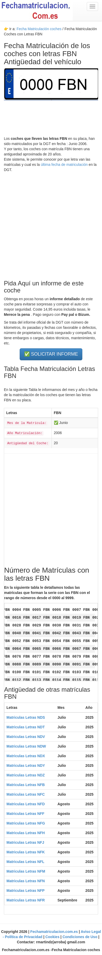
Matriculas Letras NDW (26, 746)
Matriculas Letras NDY (25, 765)
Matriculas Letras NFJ (25, 842)
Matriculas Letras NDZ (25, 775)
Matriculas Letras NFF (25, 814)
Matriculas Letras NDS (25, 717)
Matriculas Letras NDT (25, 727)
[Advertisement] (51, 223)
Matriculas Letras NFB (25, 785)
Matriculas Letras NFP (25, 890)
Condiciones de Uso (80, 937)
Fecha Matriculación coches (39, 29)
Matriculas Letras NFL (25, 862)
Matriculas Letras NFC (25, 794)
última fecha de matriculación (64, 164)
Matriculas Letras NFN (25, 881)
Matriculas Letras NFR (25, 900)
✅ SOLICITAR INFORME (51, 354)
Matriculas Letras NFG (25, 823)
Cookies (52, 937)
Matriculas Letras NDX (25, 756)
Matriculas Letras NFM (25, 871)
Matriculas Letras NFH (25, 833)
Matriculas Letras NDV (25, 737)
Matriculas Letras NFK (25, 852)
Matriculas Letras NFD (25, 804)
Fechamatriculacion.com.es (54, 932)
